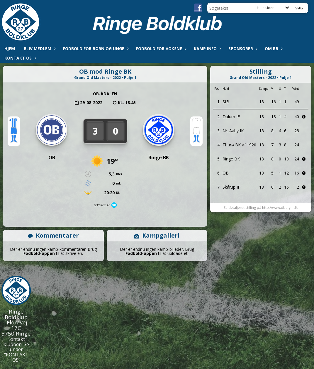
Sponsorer (242, 48)
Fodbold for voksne (160, 48)
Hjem (9, 48)
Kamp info (207, 48)
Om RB (273, 48)
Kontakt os (19, 58)
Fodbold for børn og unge (95, 48)
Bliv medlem (39, 48)
